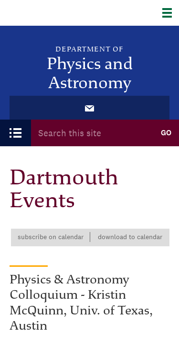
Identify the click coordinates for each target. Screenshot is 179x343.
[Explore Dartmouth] (170, 13)
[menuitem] (90, 108)
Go (166, 133)
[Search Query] (92, 133)
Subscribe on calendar (51, 236)
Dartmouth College (56, 13)
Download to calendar (130, 236)
